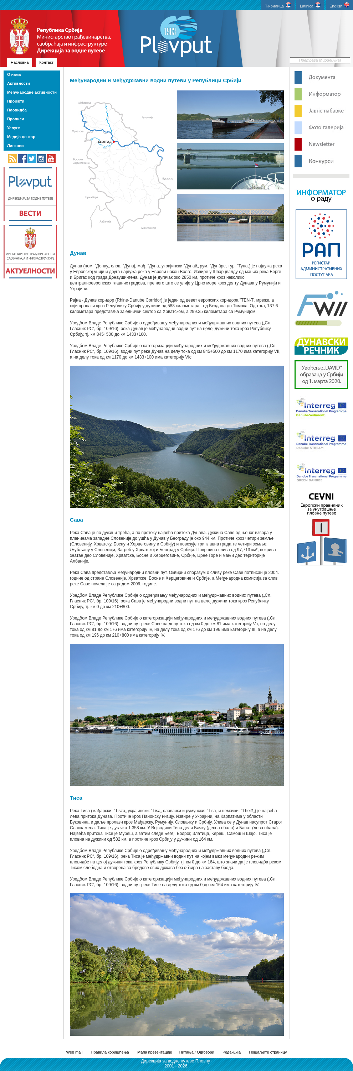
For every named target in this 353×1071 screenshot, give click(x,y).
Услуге (13, 128)
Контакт (46, 62)
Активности (18, 83)
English (339, 5)
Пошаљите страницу (268, 1052)
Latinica (310, 5)
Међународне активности (32, 92)
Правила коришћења (110, 1052)
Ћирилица (278, 5)
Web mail (74, 1052)
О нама (14, 74)
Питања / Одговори (196, 1052)
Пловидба (17, 110)
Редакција (231, 1052)
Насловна (20, 62)
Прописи (15, 119)
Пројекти (15, 101)
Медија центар (21, 137)
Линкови (15, 145)
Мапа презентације (154, 1052)
